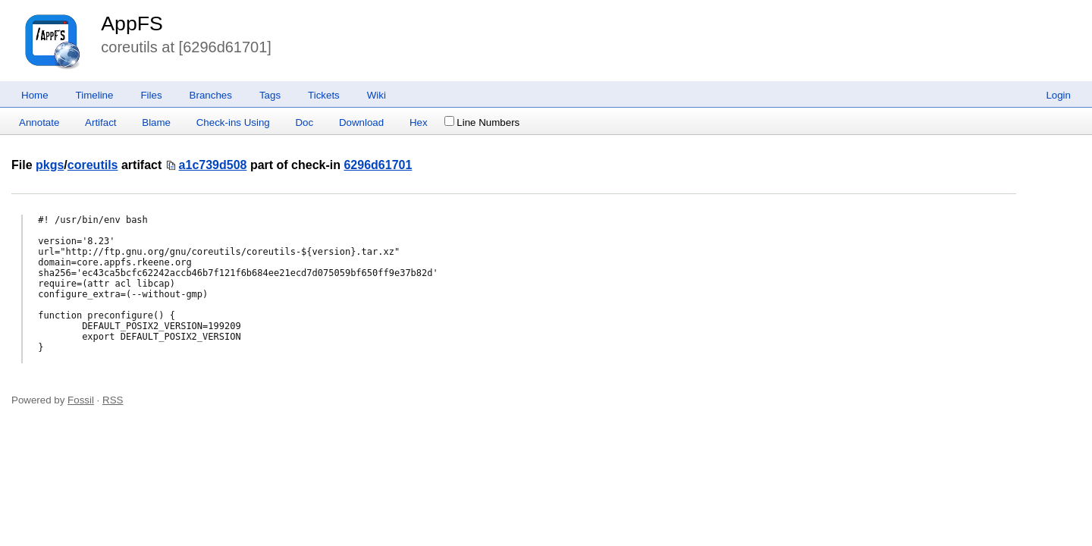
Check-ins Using (233, 122)
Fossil (80, 400)
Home (35, 95)
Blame (156, 122)
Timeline (95, 95)
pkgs (50, 164)
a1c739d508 (213, 164)
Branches (211, 95)
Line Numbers (481, 122)
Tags (270, 95)
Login (1058, 95)
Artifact (100, 122)
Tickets (324, 95)
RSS (112, 400)
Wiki (376, 95)
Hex (419, 122)
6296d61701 (378, 164)
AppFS (132, 23)
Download (361, 122)
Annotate (39, 122)
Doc (304, 122)
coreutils (92, 164)
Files (151, 95)
